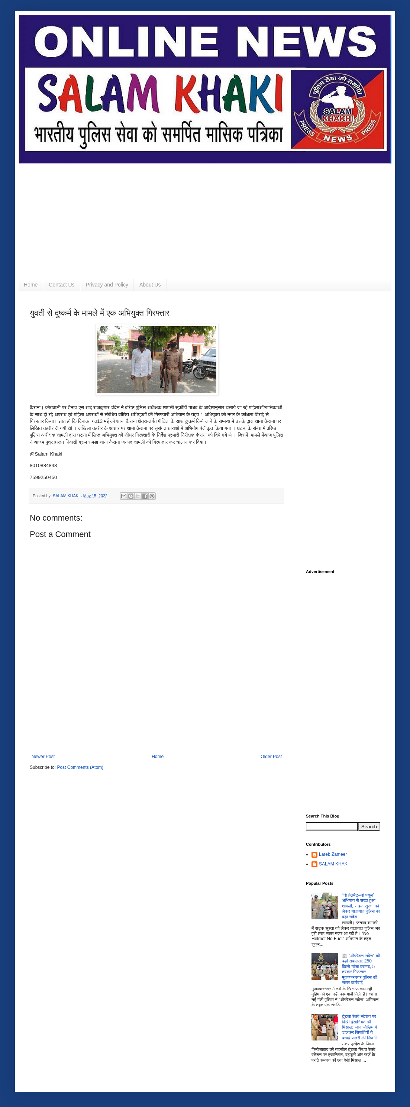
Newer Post (43, 756)
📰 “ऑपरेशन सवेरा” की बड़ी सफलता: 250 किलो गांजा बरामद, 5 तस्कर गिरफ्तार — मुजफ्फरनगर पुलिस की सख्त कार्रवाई (361, 969)
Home (31, 285)
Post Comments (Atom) (80, 767)
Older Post (271, 756)
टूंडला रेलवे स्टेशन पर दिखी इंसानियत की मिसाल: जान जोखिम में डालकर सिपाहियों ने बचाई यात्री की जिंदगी (359, 1027)
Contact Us (61, 285)
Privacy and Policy (107, 285)
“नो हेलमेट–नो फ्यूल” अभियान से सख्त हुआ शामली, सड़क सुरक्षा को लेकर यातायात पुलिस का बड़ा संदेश (361, 906)
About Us (150, 285)
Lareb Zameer (333, 854)
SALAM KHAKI (334, 864)
